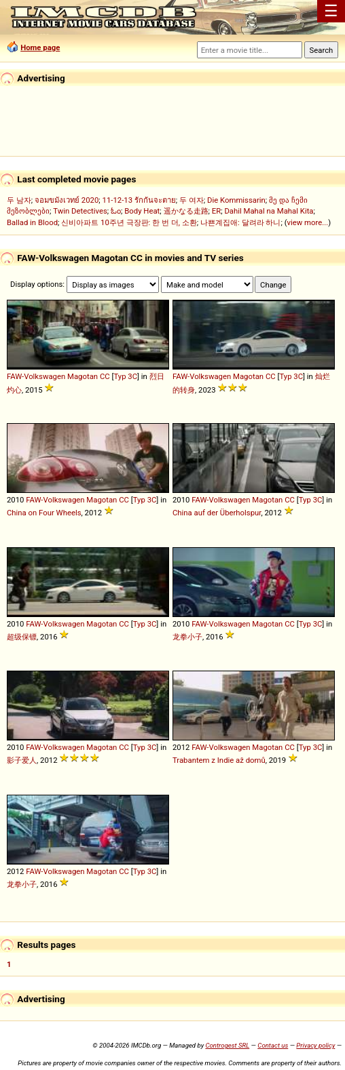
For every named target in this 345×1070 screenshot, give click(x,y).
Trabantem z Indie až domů (219, 760)
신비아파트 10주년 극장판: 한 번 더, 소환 (129, 222)
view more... (308, 222)
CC (105, 376)
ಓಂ (116, 211)
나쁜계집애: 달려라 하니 (240, 222)
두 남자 (19, 200)
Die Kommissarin (236, 200)
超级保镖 (22, 636)
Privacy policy (315, 1045)
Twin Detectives (80, 211)
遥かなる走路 (186, 211)
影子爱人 (22, 760)
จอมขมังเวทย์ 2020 (66, 200)
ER (216, 211)
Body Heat (142, 211)
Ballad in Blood (32, 222)
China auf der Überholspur (216, 512)
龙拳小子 (187, 636)
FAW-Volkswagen (36, 376)
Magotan (82, 376)
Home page (40, 47)
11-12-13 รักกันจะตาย (139, 200)
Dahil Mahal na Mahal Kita (268, 211)
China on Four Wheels (44, 512)
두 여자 (191, 200)
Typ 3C (125, 376)
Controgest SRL (227, 1045)
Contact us (272, 1045)
